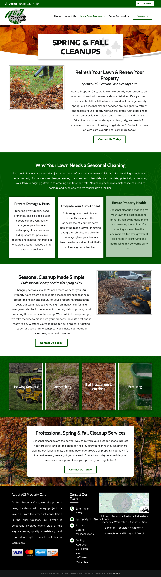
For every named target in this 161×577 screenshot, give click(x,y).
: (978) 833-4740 (22, 3)
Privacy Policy (113, 573)
